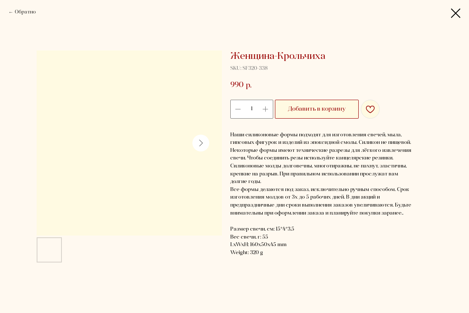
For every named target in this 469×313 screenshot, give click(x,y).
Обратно (25, 12)
